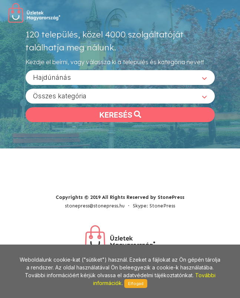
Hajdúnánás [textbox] (52, 77)
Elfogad (136, 283)
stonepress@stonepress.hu (95, 206)
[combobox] (120, 77)
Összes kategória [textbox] (59, 96)
